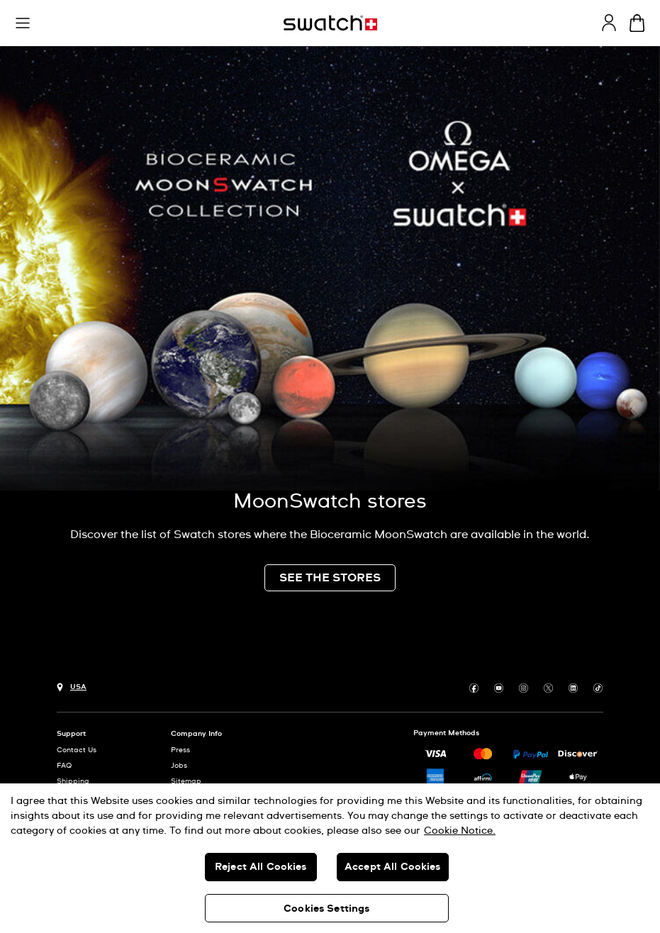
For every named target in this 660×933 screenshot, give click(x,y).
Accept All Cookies (393, 867)
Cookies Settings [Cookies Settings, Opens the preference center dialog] (326, 909)
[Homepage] (330, 23)
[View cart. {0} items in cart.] (637, 23)
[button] (22, 23)
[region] (330, 858)
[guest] (608, 22)
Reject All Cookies (261, 867)
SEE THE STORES (330, 577)
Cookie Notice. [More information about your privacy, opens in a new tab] (460, 831)
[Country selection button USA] (71, 686)
